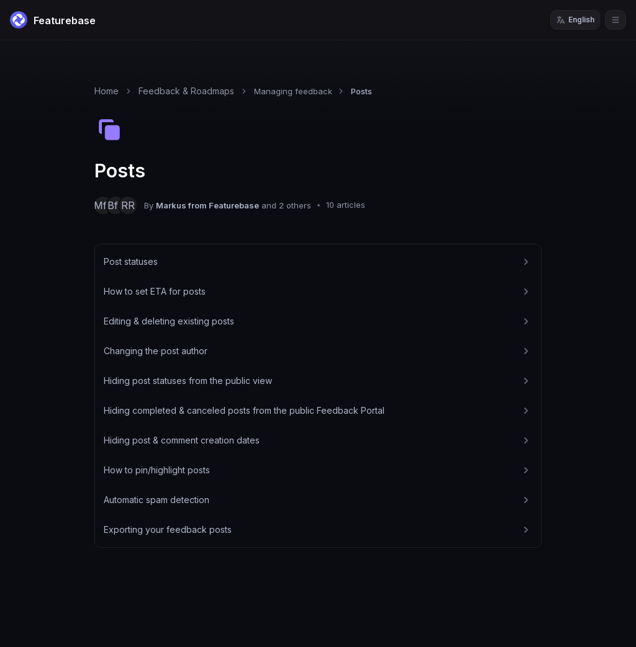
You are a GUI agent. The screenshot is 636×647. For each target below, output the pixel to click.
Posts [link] (361, 91)
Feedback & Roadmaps (186, 91)
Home (106, 91)
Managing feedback (293, 91)
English (575, 20)
